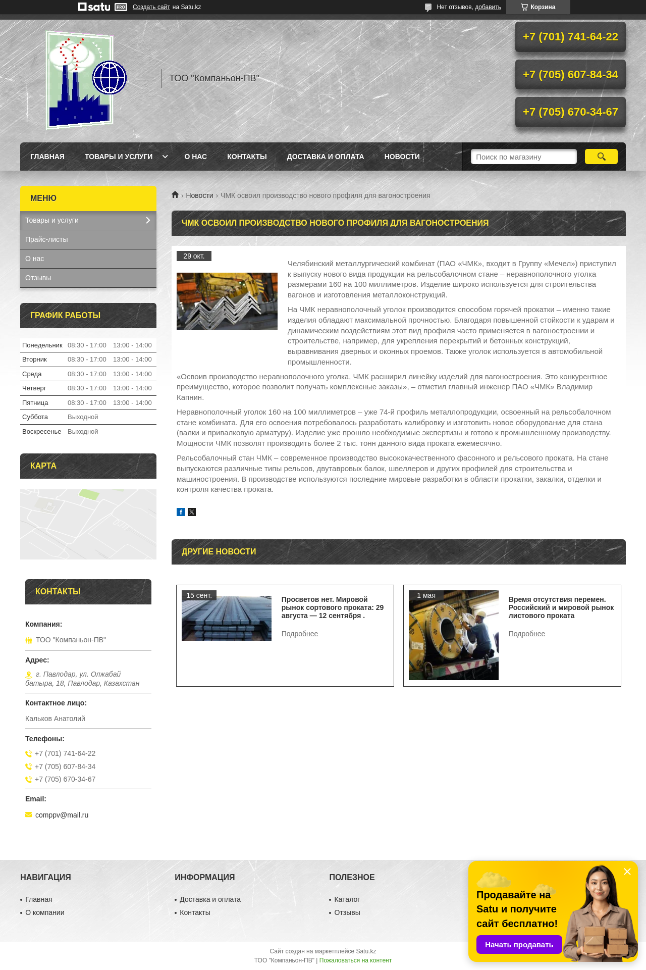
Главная (47, 156)
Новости (199, 195)
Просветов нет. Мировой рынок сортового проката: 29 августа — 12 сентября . (333, 607)
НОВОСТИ (402, 156)
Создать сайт (151, 7)
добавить (488, 7)
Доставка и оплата (325, 156)
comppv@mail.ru (61, 815)
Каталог (347, 899)
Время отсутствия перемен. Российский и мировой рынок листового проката (561, 607)
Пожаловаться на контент (355, 960)
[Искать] (601, 156)
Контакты (246, 156)
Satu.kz (366, 951)
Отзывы (38, 278)
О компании (44, 912)
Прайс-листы (46, 239)
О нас (195, 156)
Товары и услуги (119, 156)
